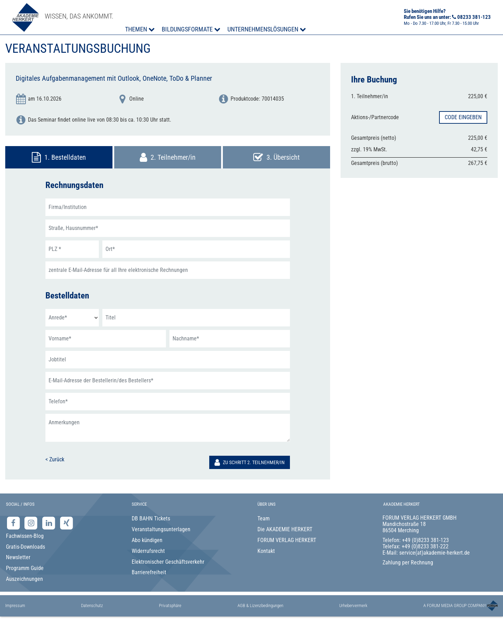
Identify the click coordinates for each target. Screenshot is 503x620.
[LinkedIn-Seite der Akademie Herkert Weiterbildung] (49, 523)
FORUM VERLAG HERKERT (286, 540)
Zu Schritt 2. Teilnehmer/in (249, 462)
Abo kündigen (147, 540)
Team (263, 518)
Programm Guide (25, 568)
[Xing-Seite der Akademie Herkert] (66, 523)
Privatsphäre (170, 605)
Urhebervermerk (353, 605)
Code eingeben (463, 117)
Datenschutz (92, 605)
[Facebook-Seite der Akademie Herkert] (14, 523)
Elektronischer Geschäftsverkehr (168, 561)
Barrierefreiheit (149, 572)
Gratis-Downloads (25, 546)
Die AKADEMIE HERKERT (284, 529)
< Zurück (54, 459)
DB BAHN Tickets (151, 518)
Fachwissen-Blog (25, 536)
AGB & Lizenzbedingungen (260, 605)
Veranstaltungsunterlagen (161, 529)
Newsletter (18, 557)
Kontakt (266, 551)
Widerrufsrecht (148, 551)
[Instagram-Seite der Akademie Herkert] (32, 523)
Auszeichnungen (24, 579)
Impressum (15, 605)
